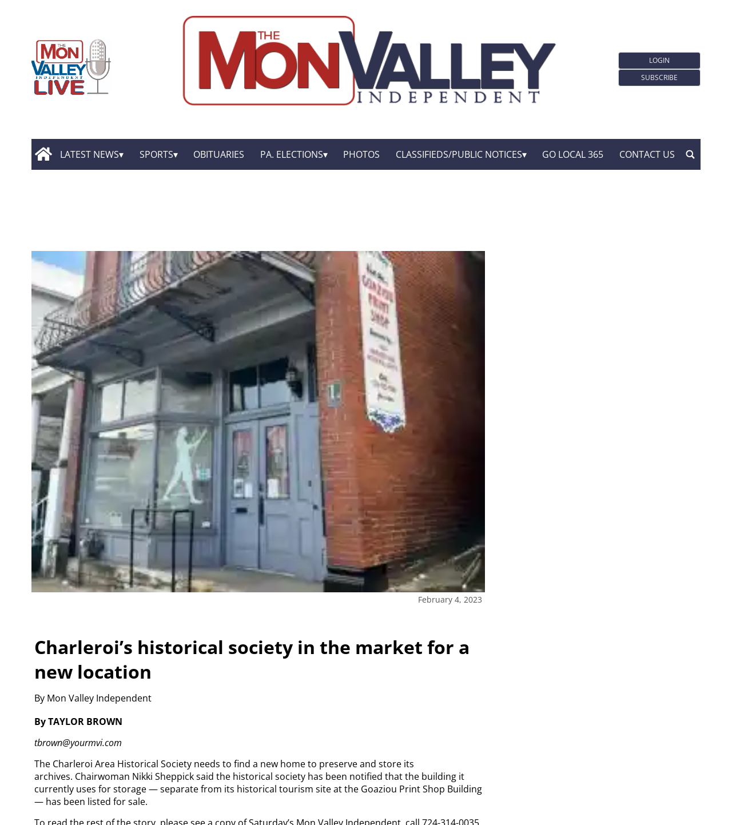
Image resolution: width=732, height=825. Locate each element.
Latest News (89, 154)
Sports (156, 154)
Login (659, 60)
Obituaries (218, 154)
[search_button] (690, 154)
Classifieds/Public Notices (459, 154)
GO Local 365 (572, 154)
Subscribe (659, 77)
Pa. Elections (291, 154)
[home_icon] (43, 154)
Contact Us (647, 154)
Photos (361, 154)
